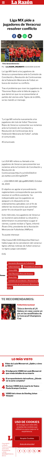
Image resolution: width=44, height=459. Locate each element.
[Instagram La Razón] (29, 451)
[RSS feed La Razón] (34, 451)
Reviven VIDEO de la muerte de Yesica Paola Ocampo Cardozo (22, 387)
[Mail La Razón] (30, 36)
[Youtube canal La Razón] (39, 451)
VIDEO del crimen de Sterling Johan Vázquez (21, 394)
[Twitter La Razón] (19, 36)
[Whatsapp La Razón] (25, 36)
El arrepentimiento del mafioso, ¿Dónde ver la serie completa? (23, 379)
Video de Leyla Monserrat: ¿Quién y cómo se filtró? (23, 365)
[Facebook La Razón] (14, 36)
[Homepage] (22, 2)
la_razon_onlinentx (15, 67)
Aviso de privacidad (27, 444)
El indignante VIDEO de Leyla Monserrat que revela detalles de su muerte (23, 372)
